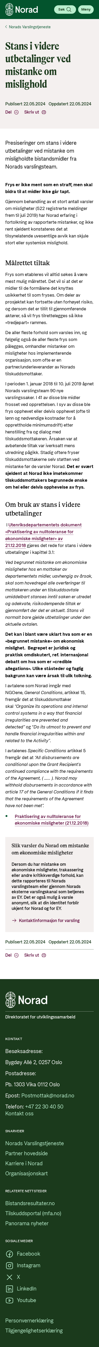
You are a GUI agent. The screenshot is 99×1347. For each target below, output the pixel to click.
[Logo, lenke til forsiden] (21, 9)
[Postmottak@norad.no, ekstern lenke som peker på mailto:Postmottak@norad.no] (47, 1096)
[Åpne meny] (86, 9)
